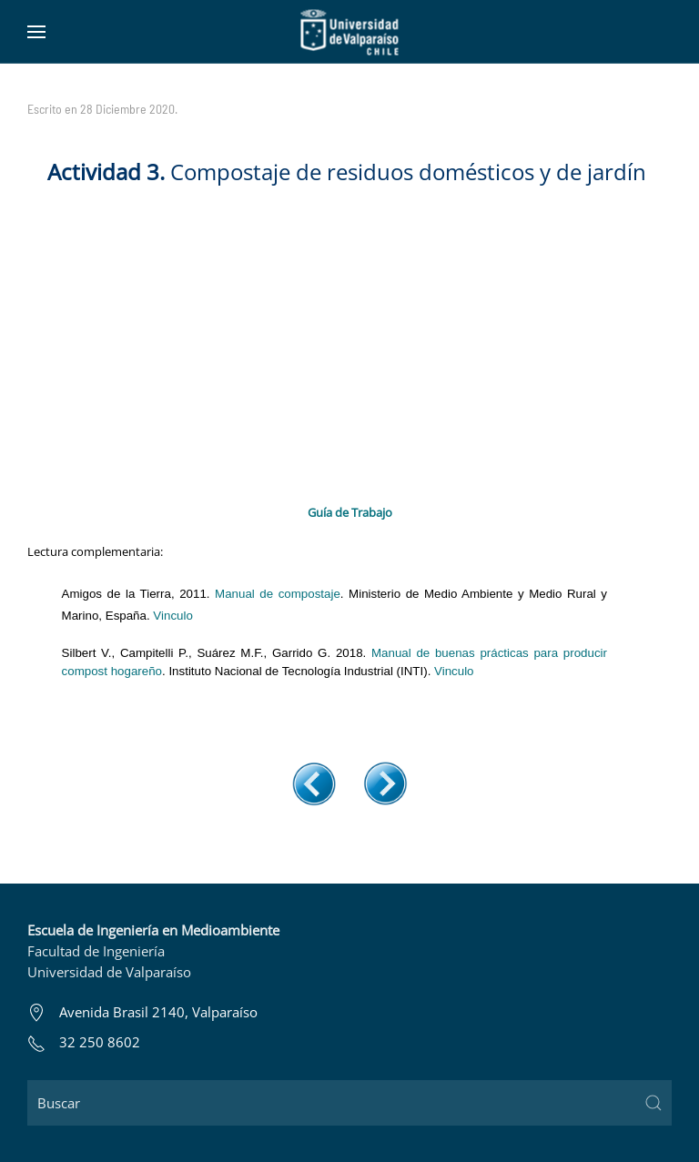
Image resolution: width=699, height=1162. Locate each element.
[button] (36, 32)
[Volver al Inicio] (350, 32)
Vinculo (172, 615)
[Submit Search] (653, 1103)
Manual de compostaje (277, 594)
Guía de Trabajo (350, 512)
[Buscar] (349, 1103)
